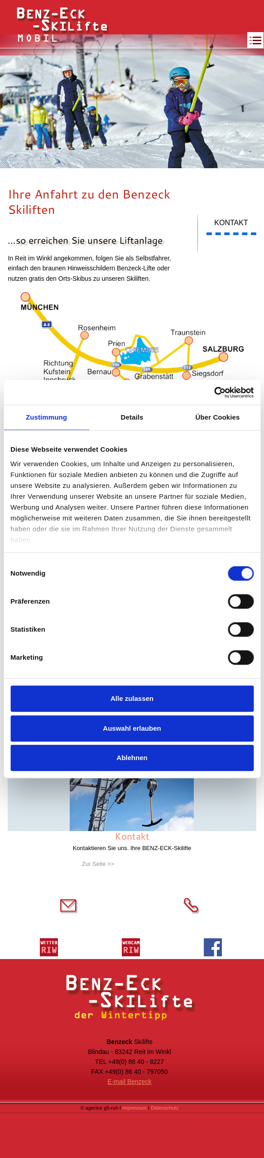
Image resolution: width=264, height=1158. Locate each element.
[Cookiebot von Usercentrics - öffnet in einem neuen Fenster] (214, 392)
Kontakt (132, 836)
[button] (252, 41)
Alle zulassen (132, 698)
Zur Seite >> (98, 863)
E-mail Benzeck (129, 1081)
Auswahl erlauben (132, 728)
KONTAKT (231, 223)
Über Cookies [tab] (218, 417)
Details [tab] (132, 417)
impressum (135, 1108)
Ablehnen (131, 757)
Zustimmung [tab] (46, 417)
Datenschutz (164, 1108)
